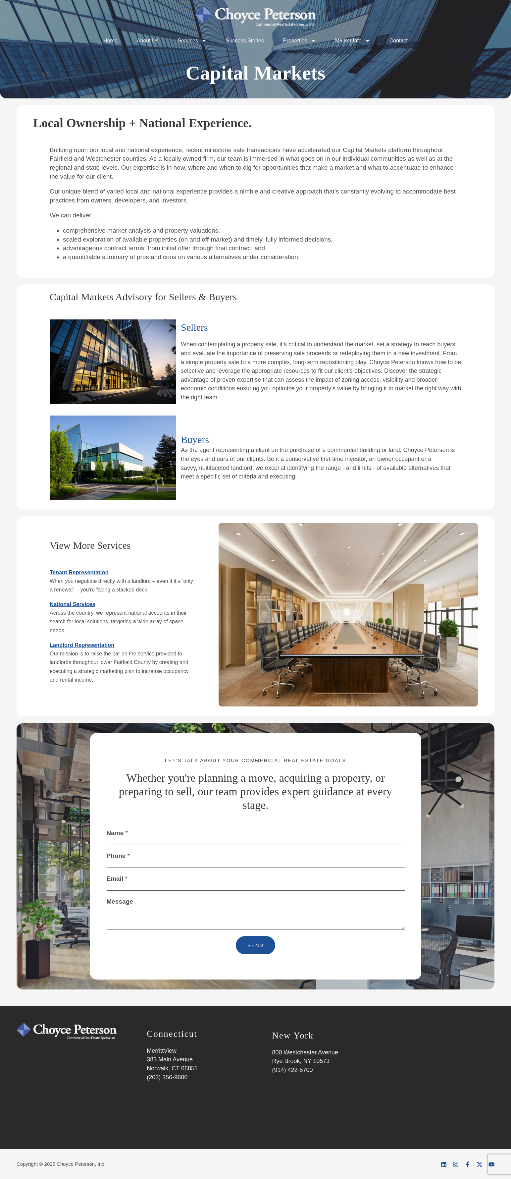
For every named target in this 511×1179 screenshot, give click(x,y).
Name (117, 832)
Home (110, 40)
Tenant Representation (83, 572)
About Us (148, 40)
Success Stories (245, 40)
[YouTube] (491, 1164)
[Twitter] (479, 1164)
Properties (299, 41)
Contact (398, 40)
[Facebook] (466, 1164)
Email (117, 878)
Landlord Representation (87, 644)
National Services (76, 603)
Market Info (352, 41)
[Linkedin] (441, 1164)
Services (192, 41)
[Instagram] (454, 1164)
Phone (118, 855)
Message (120, 901)
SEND (255, 945)
